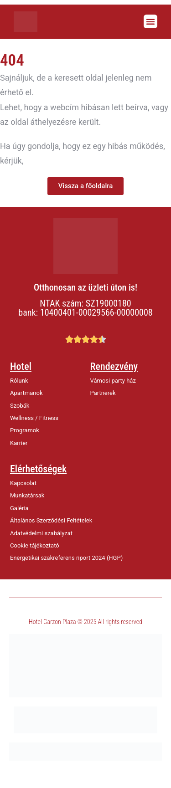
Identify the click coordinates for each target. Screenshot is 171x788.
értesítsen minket (57, 160)
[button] (150, 21)
